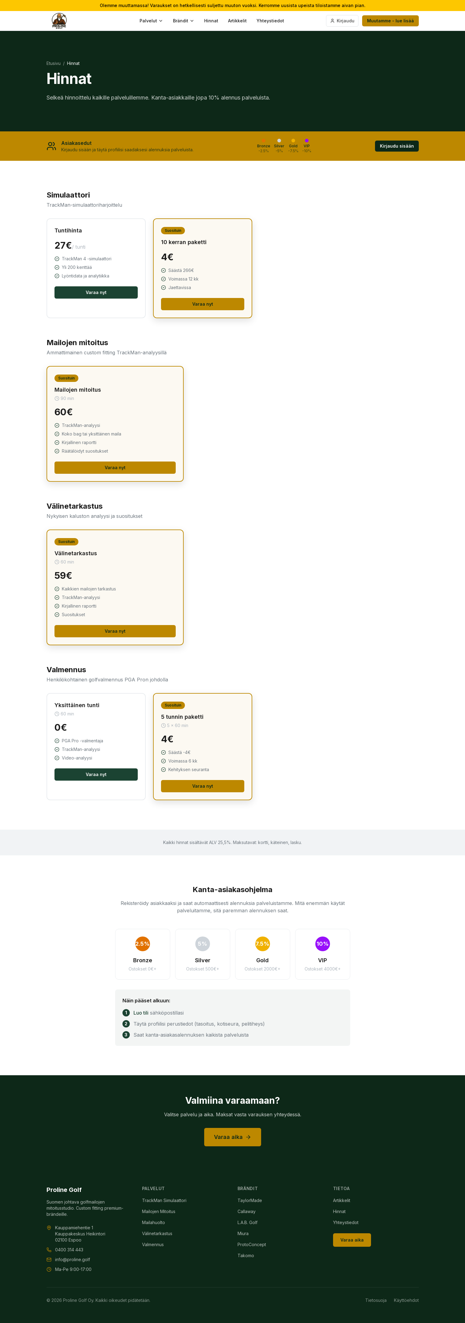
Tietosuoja (376, 1300)
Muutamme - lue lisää (390, 20)
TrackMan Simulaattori (164, 1200)
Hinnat (211, 20)
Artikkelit (237, 20)
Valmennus (153, 1244)
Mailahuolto (153, 1222)
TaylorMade (250, 1200)
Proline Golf (64, 1189)
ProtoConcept (252, 1244)
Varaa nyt (96, 292)
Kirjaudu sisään (397, 146)
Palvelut (151, 20)
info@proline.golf (72, 1259)
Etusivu (54, 63)
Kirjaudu (342, 20)
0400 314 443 (69, 1249)
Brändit (183, 20)
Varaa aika (232, 1137)
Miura (243, 1233)
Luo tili (140, 1013)
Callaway (247, 1211)
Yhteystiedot (270, 20)
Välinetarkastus (157, 1233)
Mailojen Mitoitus (158, 1211)
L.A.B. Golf (247, 1222)
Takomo (246, 1255)
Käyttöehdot (406, 1300)
